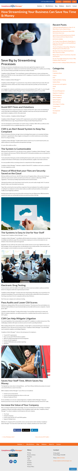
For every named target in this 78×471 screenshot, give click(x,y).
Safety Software (57, 102)
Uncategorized (56, 110)
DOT (54, 77)
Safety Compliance (57, 97)
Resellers (29, 462)
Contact (29, 460)
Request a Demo (31, 454)
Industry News (56, 82)
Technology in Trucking (58, 104)
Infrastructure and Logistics (60, 84)
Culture (54, 75)
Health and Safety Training (59, 79)
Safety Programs (57, 99)
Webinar (55, 113)
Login (28, 458)
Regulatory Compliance (58, 93)
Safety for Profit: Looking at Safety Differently (64, 62)
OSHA (54, 86)
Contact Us (72, 469)
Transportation (56, 106)
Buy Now (29, 456)
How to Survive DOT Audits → (42, 437)
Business (55, 71)
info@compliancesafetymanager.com (62, 460)
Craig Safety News (57, 73)
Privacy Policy (30, 466)
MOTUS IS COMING (58, 39)
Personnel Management (59, 91)
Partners (29, 464)
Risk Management (57, 95)
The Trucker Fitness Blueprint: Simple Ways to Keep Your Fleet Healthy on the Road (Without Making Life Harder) (64, 43)
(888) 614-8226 (61, 457)
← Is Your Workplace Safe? (8, 437)
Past (54, 88)
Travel (54, 108)
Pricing (29, 453)
